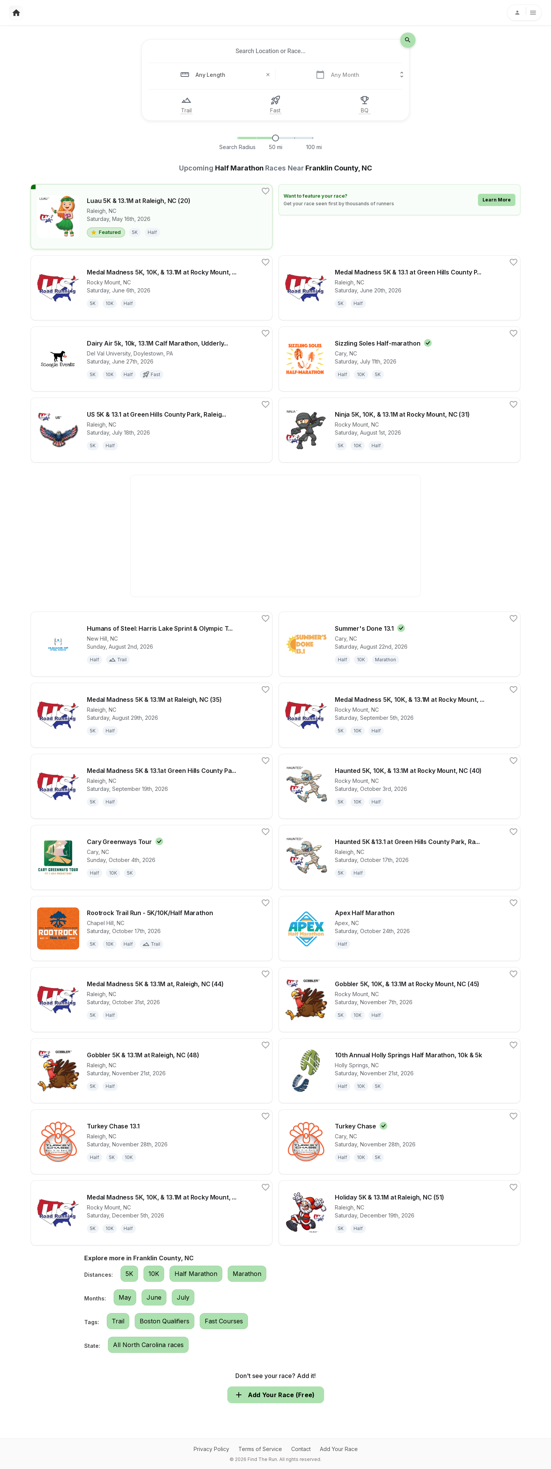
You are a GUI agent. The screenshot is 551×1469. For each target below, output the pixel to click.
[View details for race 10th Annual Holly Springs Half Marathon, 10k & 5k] (399, 1071)
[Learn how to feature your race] (399, 200)
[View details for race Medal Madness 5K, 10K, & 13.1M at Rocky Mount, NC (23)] (151, 288)
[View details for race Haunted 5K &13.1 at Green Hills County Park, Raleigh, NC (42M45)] (399, 857)
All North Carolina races (148, 1345)
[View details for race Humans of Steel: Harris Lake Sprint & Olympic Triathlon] (151, 644)
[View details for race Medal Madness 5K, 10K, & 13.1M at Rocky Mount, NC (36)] (399, 715)
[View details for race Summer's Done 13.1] (399, 644)
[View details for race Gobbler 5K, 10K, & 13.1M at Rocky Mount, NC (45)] (399, 999)
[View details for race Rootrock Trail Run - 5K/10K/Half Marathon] (151, 928)
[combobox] (270, 51)
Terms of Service (260, 1449)
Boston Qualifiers (164, 1321)
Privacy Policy (211, 1449)
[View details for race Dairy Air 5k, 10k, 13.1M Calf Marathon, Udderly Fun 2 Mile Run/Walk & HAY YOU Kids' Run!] (151, 359)
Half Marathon (195, 1273)
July (183, 1297)
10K (153, 1273)
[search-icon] (408, 40)
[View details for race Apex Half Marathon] (399, 928)
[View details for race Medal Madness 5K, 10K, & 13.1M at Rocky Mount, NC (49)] (151, 1213)
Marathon (247, 1273)
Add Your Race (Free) (275, 1394)
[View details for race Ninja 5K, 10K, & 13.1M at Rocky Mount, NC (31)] (399, 430)
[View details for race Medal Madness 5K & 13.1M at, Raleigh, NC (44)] (151, 999)
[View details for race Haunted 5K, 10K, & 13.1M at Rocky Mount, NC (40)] (399, 786)
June (154, 1297)
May (125, 1297)
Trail (118, 1321)
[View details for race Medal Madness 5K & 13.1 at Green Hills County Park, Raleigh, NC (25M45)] (399, 288)
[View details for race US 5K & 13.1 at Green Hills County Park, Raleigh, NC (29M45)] (151, 430)
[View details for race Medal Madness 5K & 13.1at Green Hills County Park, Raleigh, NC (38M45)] (151, 786)
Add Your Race (339, 1449)
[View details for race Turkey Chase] (399, 1142)
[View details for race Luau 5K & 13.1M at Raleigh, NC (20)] (151, 217)
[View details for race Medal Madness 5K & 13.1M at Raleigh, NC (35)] (151, 715)
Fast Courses (224, 1321)
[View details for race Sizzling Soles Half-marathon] (399, 359)
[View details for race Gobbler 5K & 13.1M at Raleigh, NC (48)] (151, 1071)
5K (129, 1273)
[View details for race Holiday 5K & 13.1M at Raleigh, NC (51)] (399, 1213)
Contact (301, 1449)
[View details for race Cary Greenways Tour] (151, 857)
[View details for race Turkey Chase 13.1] (151, 1142)
